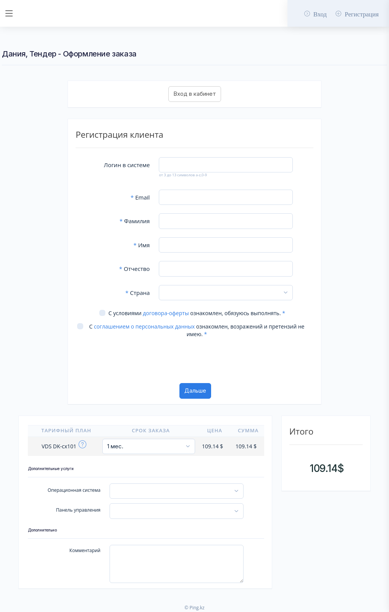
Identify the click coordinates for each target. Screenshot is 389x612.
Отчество (134, 268)
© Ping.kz (194, 607)
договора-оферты (166, 313)
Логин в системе (127, 165)
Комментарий (84, 550)
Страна (137, 292)
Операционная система (74, 490)
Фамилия (134, 221)
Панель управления (78, 510)
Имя (142, 245)
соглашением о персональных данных (144, 326)
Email (140, 197)
